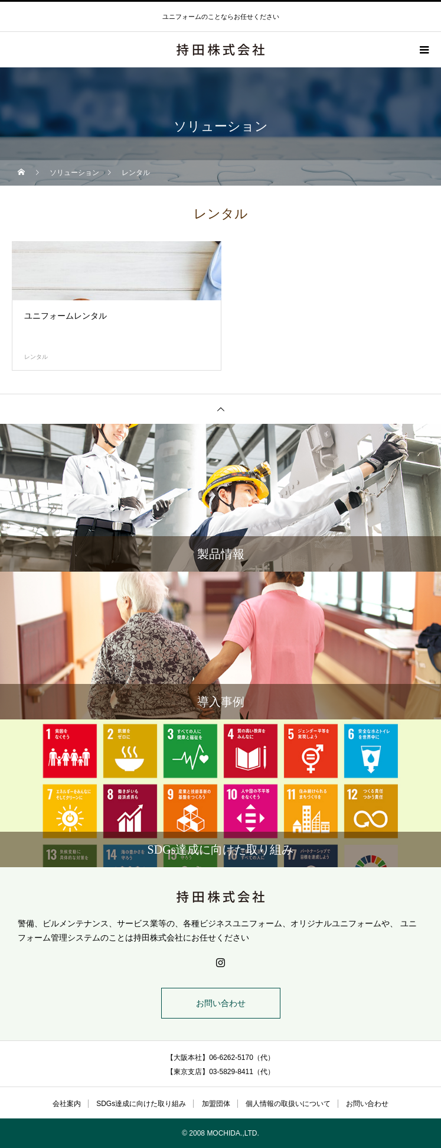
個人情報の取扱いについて (288, 1104)
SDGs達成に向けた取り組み (141, 1104)
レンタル (36, 357)
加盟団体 (216, 1104)
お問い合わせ (221, 1003)
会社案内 (67, 1104)
